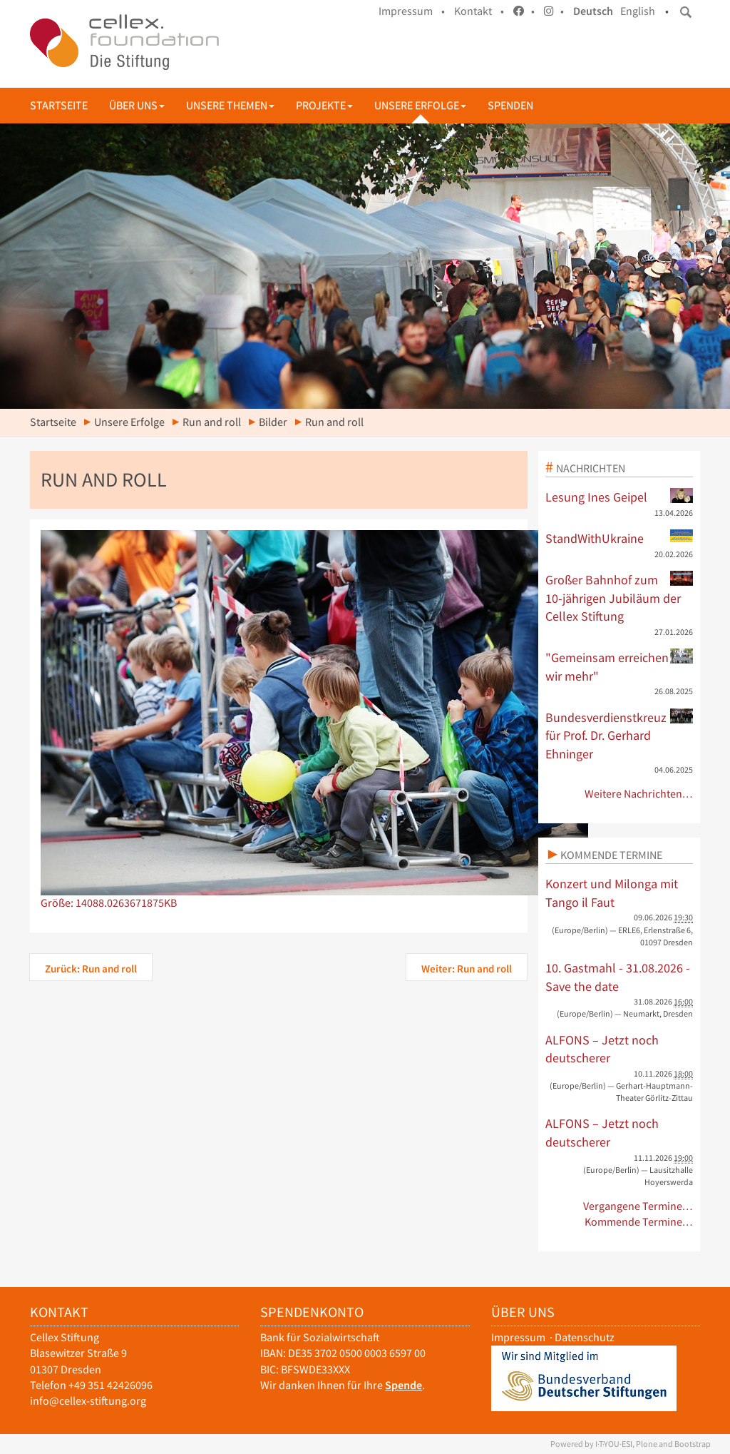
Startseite (59, 105)
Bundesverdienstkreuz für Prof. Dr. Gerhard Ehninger (619, 735)
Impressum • (412, 11)
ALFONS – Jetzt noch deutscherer (602, 1049)
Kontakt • (479, 11)
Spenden (510, 105)
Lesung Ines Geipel (619, 496)
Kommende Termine (611, 855)
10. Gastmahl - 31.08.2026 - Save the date (617, 977)
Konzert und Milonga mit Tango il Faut (611, 892)
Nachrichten (590, 468)
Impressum (518, 1337)
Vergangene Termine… (638, 1206)
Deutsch (593, 11)
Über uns (137, 105)
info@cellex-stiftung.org (88, 1401)
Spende (403, 1385)
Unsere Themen (230, 105)
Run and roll (211, 422)
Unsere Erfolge (420, 105)
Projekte (324, 105)
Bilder (273, 422)
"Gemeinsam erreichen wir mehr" (619, 666)
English (637, 11)
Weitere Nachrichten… (639, 793)
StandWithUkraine (619, 537)
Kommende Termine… (639, 1222)
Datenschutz (585, 1337)
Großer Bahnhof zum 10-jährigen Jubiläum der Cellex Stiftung (619, 597)
